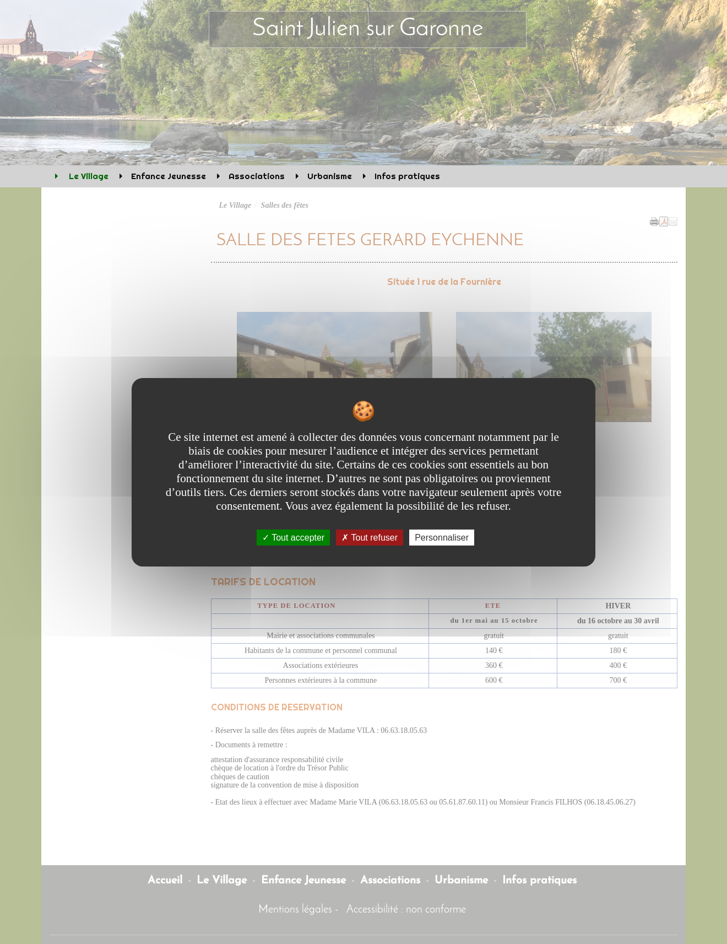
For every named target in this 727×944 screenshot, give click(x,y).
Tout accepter (293, 537)
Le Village (87, 176)
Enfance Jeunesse (168, 176)
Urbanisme (329, 176)
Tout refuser (369, 537)
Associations (257, 176)
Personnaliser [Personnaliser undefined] (442, 537)
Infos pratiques (407, 176)
